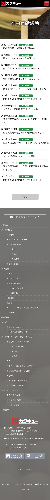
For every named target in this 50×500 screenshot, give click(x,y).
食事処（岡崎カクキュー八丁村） (21, 366)
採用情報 (10, 312)
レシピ (4, 322)
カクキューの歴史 (14, 283)
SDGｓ (9, 302)
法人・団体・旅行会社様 (17, 380)
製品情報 (5, 317)
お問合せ (5, 409)
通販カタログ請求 (14, 400)
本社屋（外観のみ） (18, 346)
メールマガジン (13, 405)
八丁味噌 (10, 234)
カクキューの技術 (14, 244)
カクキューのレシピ (15, 327)
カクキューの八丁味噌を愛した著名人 (22, 307)
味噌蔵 (13, 356)
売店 (8, 361)
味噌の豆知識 (12, 264)
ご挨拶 (9, 273)
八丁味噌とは (7, 229)
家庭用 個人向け (13, 395)
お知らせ (5, 225)
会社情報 (5, 268)
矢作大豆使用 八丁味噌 (17, 239)
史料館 (13, 351)
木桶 (12, 249)
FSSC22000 (12, 298)
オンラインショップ (9, 390)
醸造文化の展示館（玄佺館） (19, 370)
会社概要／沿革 (13, 278)
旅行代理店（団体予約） (17, 385)
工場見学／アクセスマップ (18, 341)
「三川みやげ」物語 (15, 288)
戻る (25, 196)
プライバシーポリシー (25, 469)
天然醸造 (14, 259)
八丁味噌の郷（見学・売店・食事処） (17, 336)
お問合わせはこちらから (25, 217)
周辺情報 (10, 375)
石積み (13, 254)
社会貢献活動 (12, 293)
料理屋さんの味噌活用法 (17, 332)
